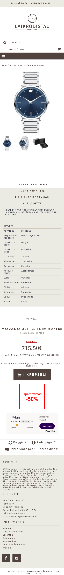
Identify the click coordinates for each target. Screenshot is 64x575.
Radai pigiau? (44, 442)
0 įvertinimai (27, 355)
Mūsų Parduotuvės (13, 531)
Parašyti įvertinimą (48, 355)
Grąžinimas (9, 538)
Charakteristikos (32, 184)
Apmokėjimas (10, 541)
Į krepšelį (32, 374)
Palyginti (17, 442)
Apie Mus (8, 528)
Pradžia (7, 548)
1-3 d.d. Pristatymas (32, 197)
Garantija (8, 535)
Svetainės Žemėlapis (14, 544)
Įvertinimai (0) (32, 190)
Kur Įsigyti (32, 203)
